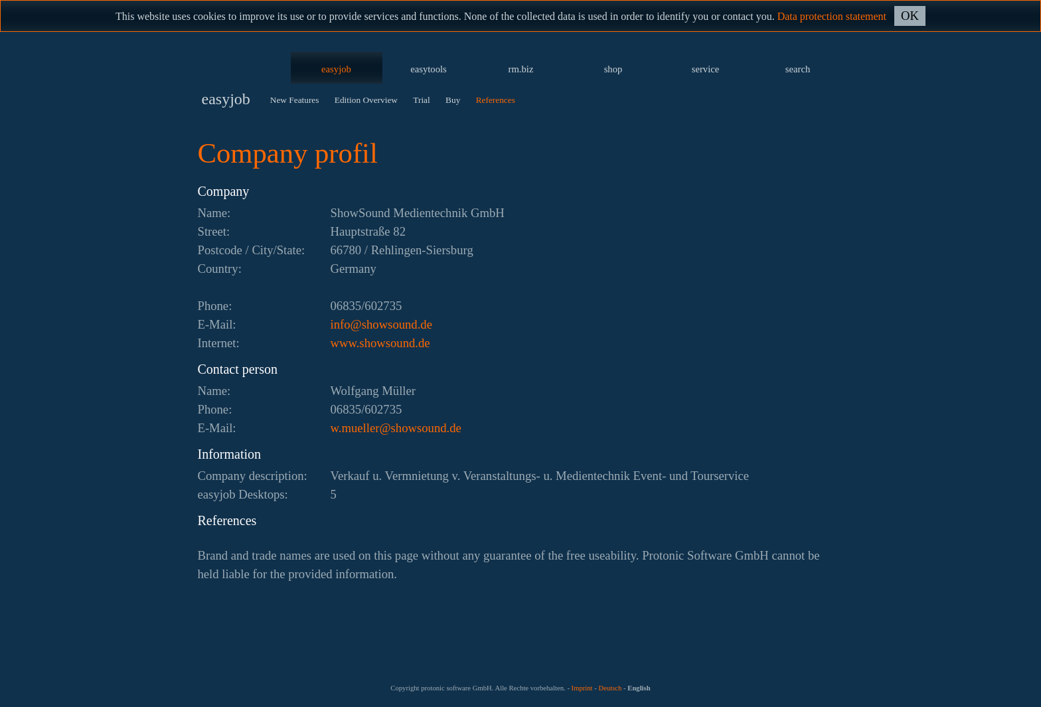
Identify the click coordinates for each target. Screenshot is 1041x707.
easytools (428, 69)
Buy (452, 100)
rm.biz (521, 69)
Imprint (582, 688)
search (797, 69)
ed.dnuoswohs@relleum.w (396, 428)
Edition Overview (366, 100)
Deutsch (609, 688)
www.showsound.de (380, 343)
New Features (294, 100)
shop (613, 69)
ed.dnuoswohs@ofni (381, 324)
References (495, 100)
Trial (421, 100)
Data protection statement (831, 16)
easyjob (336, 69)
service (706, 69)
